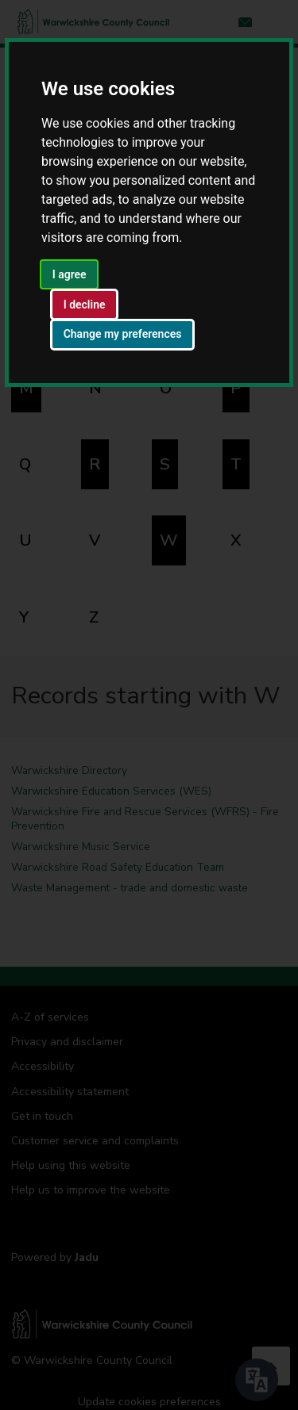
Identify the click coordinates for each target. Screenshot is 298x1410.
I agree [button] (69, 274)
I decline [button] (85, 304)
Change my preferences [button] (123, 334)
